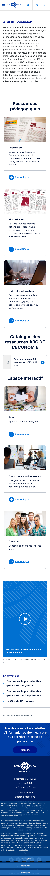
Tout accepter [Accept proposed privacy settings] (25, 859)
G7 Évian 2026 (25, 783)
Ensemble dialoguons (25, 778)
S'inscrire (25, 750)
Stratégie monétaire (25, 796)
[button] (25, 362)
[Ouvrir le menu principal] (3, 5)
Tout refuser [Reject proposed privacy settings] (25, 865)
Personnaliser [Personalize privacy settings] (25, 872)
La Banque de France (25, 787)
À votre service (25, 792)
